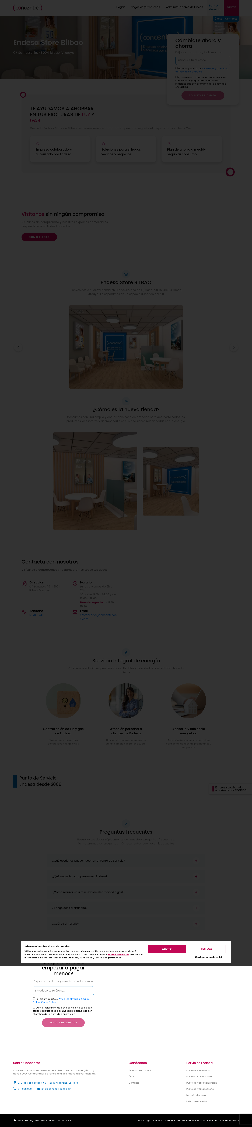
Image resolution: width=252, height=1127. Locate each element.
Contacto (134, 1082)
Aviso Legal (144, 1120)
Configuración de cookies (223, 1120)
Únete (132, 1076)
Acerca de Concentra (141, 1070)
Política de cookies (119, 409)
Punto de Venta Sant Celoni (201, 1082)
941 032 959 (25, 1089)
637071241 (36, 615)
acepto (167, 404)
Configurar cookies (206, 412)
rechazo (206, 404)
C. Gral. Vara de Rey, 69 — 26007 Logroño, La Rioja (48, 1082)
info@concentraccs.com (56, 1089)
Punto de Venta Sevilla (199, 1076)
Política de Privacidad (166, 1120)
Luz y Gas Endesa (196, 1095)
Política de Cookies (193, 1120)
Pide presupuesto (196, 1101)
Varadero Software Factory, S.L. (53, 1120)
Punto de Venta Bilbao (199, 1070)
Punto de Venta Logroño (200, 1089)
